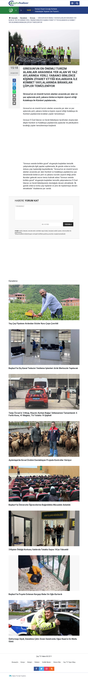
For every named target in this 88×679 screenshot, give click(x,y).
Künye (23, 662)
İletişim (29, 662)
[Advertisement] (51, 144)
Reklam (37, 662)
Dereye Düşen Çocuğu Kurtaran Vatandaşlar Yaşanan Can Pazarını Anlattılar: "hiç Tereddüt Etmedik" (47, 10)
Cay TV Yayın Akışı (69, 662)
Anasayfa (15, 662)
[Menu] (72, 3)
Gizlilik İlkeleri (46, 662)
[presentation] (16, 10)
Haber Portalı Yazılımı (19, 676)
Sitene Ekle (57, 662)
